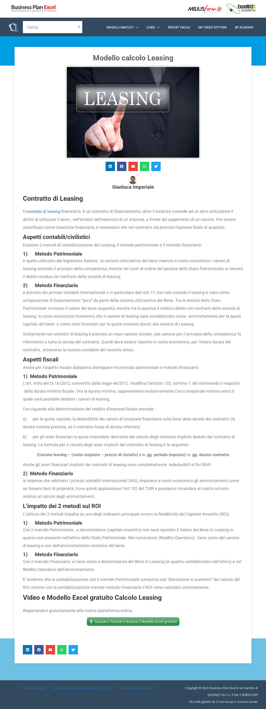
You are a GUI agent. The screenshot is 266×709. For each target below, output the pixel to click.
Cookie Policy (33, 688)
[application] (147, 27)
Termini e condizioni (135, 688)
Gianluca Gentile (247, 701)
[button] (110, 166)
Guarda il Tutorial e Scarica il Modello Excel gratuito (136, 621)
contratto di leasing (44, 211)
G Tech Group (223, 701)
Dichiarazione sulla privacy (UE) (80, 688)
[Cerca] (79, 27)
